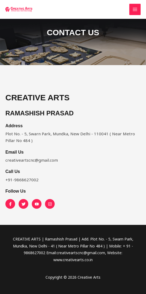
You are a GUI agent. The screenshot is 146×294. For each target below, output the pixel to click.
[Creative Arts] (18, 9)
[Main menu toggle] (135, 9)
